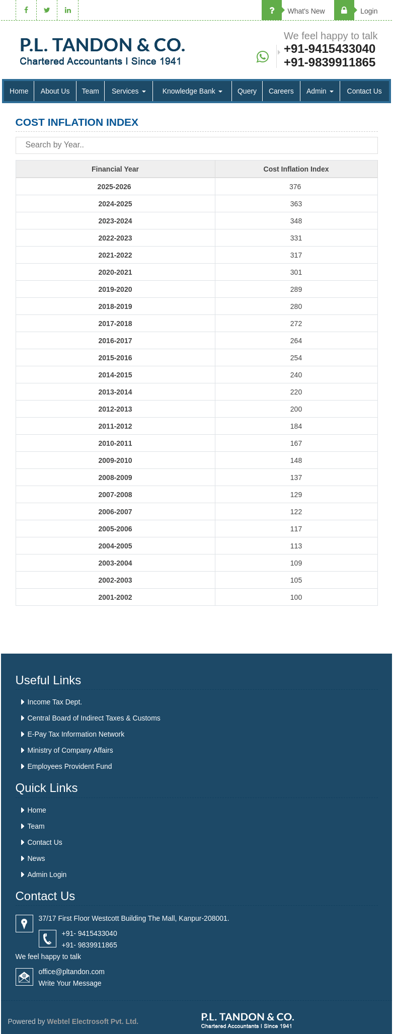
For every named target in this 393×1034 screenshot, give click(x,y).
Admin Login (47, 874)
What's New (293, 11)
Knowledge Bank (192, 91)
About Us (55, 91)
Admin (320, 91)
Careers (281, 91)
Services (129, 91)
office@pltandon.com (72, 972)
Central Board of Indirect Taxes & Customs (94, 718)
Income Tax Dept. (55, 702)
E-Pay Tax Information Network (76, 734)
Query (247, 91)
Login (355, 11)
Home (19, 91)
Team (90, 91)
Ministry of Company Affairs (70, 750)
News (36, 858)
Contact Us (364, 91)
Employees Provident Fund (70, 766)
